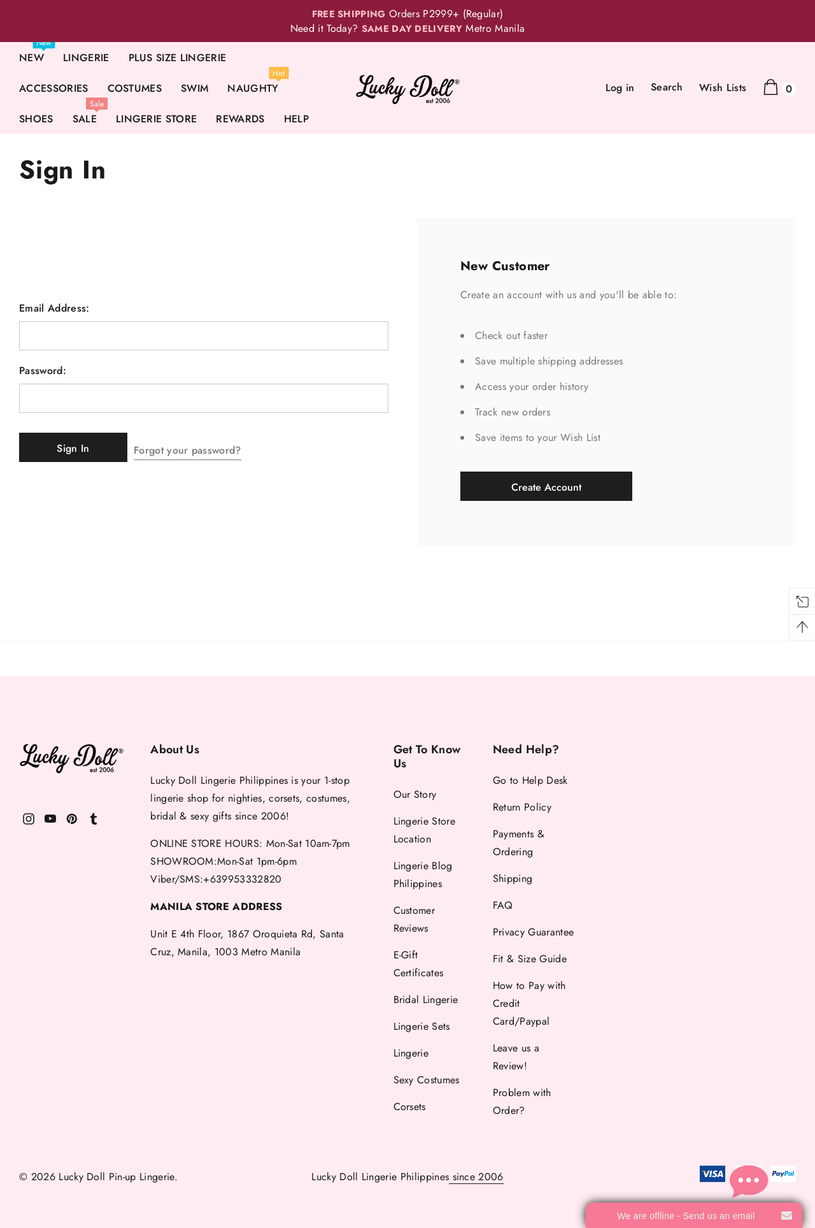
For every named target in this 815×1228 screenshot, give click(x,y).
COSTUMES (135, 88)
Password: (42, 371)
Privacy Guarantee (533, 932)
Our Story (415, 794)
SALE (85, 119)
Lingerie (411, 1053)
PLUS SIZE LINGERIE (178, 57)
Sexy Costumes (426, 1080)
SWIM (194, 88)
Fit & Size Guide (530, 958)
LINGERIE (86, 57)
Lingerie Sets (421, 1026)
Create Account (546, 487)
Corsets (409, 1106)
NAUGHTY (252, 88)
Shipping (513, 878)
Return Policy (522, 807)
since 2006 (476, 1176)
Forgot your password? (200, 447)
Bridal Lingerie (425, 999)
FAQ (503, 905)
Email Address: (54, 308)
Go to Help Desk (530, 780)
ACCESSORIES (54, 88)
